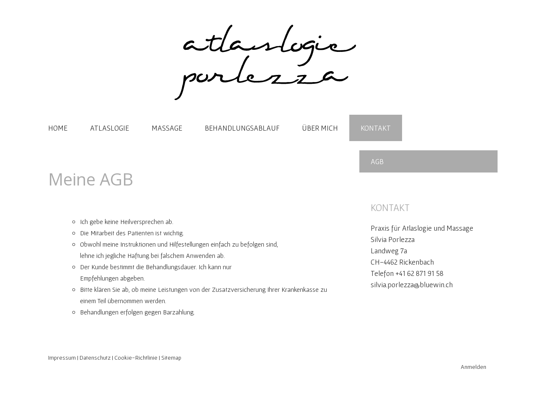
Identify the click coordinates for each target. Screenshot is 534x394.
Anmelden (473, 366)
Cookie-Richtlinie (135, 357)
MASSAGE (167, 128)
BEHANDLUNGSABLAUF (242, 128)
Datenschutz (95, 357)
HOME (57, 128)
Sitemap (171, 357)
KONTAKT (376, 128)
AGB (377, 161)
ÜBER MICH (320, 128)
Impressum (62, 357)
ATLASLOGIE (109, 128)
